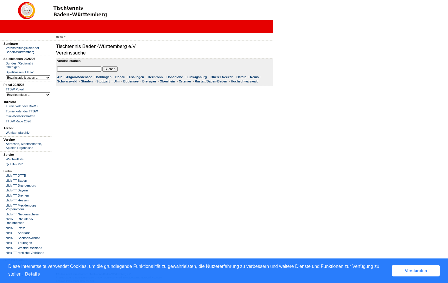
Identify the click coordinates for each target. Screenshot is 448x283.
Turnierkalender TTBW (22, 111)
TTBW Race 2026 (18, 121)
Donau (120, 77)
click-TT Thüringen (19, 242)
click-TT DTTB (16, 175)
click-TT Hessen (17, 200)
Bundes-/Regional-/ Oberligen (19, 65)
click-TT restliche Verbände (25, 252)
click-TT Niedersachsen (22, 214)
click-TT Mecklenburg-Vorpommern (21, 207)
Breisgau (149, 81)
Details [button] (32, 274)
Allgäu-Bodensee (79, 77)
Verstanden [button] (416, 270)
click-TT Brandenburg (21, 185)
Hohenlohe (175, 77)
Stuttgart (103, 81)
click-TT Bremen (17, 195)
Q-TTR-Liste (14, 164)
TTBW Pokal (15, 89)
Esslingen (136, 77)
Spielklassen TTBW (19, 72)
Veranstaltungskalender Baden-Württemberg (22, 49)
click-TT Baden (16, 180)
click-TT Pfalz (15, 228)
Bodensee (130, 81)
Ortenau (185, 81)
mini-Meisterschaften (20, 116)
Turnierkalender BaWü (22, 106)
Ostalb (241, 77)
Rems (254, 77)
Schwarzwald (67, 81)
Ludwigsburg (197, 77)
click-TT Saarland (18, 233)
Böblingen (104, 77)
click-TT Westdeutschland (24, 248)
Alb (59, 77)
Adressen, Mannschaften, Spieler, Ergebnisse (24, 145)
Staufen (87, 81)
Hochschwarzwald (245, 81)
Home (59, 36)
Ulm (116, 81)
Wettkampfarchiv (17, 132)
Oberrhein (167, 81)
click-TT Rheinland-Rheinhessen (19, 221)
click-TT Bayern (17, 190)
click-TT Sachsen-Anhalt (23, 238)
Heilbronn (155, 77)
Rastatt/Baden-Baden (211, 81)
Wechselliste (15, 159)
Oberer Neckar (222, 77)
